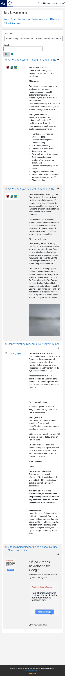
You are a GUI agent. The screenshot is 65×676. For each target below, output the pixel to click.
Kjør (7, 54)
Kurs (13, 19)
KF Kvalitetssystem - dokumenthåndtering (32, 59)
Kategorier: (8, 34)
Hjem (5, 19)
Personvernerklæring (32, 670)
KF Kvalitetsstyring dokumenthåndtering (31, 188)
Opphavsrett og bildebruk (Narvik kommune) (33, 344)
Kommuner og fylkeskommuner (31, 19)
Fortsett (32, 674)
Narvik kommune (13, 23)
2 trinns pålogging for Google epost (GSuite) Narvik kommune (33, 548)
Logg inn (60, 3)
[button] (12, 54)
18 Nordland (54, 19)
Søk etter (7, 45)
